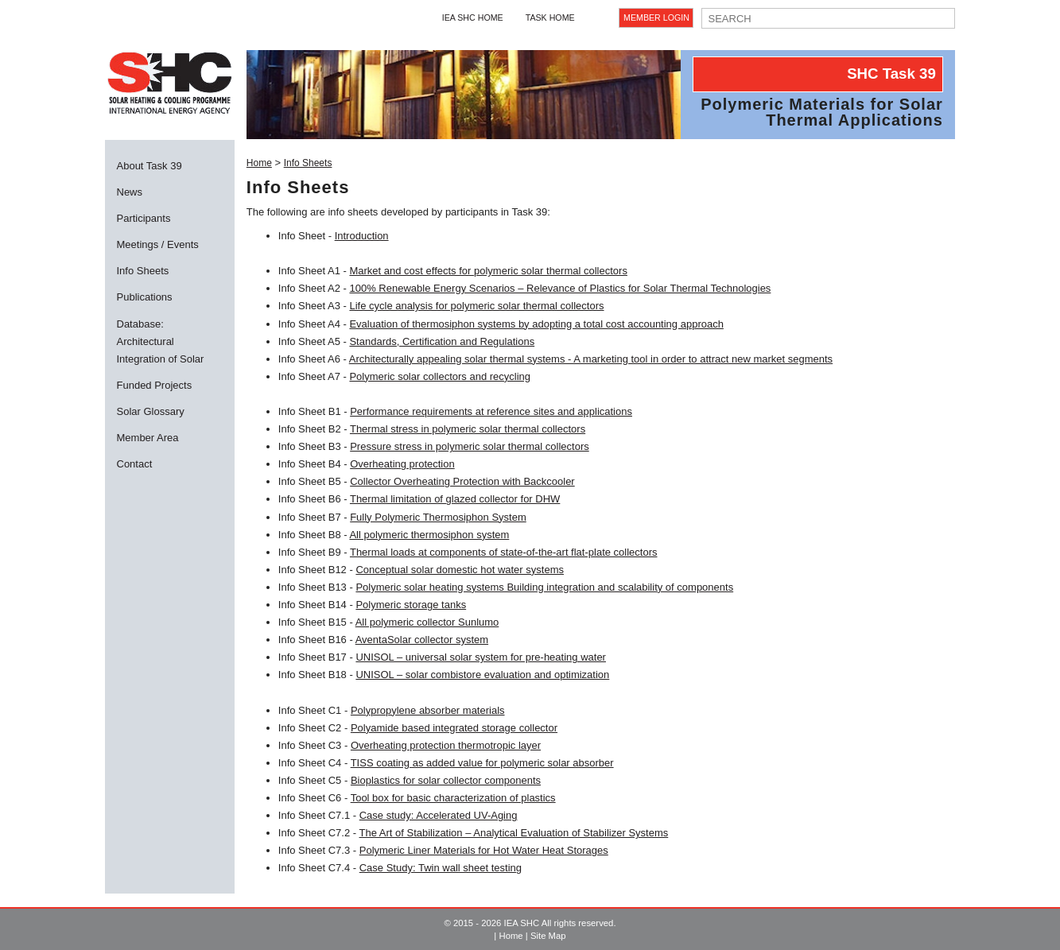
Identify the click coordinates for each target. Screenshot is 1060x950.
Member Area (148, 438)
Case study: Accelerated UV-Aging (438, 815)
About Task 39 (149, 166)
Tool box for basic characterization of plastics (453, 798)
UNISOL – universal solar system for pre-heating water (480, 657)
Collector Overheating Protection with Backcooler (462, 481)
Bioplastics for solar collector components (446, 780)
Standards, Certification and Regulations (441, 341)
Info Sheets (143, 271)
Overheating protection (402, 464)
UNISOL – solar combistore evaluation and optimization (482, 675)
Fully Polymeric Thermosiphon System (438, 517)
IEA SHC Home (472, 17)
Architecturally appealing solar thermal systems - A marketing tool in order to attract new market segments (591, 359)
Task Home (550, 17)
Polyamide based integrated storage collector (454, 728)
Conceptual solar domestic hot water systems (459, 570)
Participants (144, 218)
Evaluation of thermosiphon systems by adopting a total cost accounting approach (536, 324)
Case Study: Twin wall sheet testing (440, 868)
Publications (145, 297)
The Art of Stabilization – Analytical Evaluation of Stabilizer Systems (514, 833)
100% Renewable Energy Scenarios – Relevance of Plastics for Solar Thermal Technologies (560, 288)
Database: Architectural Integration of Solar (160, 341)
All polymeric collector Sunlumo (427, 622)
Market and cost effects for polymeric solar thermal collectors (488, 271)
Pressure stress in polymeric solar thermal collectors (469, 446)
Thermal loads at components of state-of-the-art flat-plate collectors (504, 552)
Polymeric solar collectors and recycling (439, 376)
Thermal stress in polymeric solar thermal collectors (467, 429)
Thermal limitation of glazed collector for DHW (455, 499)
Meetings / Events (158, 244)
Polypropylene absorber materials (428, 710)
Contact (135, 464)
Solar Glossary (150, 411)
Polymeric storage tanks (410, 605)
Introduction (362, 236)
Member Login (656, 17)
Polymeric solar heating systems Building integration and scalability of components (544, 587)
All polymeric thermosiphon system (429, 535)
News (130, 192)
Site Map (548, 935)
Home (259, 163)
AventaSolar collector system (421, 640)
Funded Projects (154, 385)
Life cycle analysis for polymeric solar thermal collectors (476, 306)
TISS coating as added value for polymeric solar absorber (482, 763)
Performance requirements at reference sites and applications (491, 411)
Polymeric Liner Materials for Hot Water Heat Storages (483, 850)
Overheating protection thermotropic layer (446, 745)
